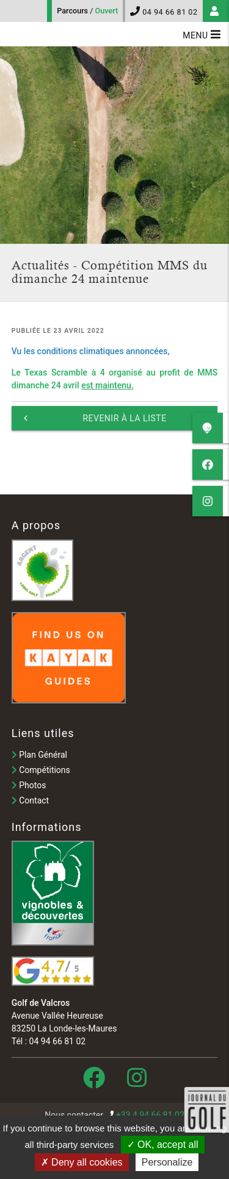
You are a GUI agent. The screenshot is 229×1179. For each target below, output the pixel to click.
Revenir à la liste (93, 418)
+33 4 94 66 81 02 (150, 1115)
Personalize (167, 1162)
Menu (201, 34)
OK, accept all (162, 1144)
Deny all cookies (82, 1162)
